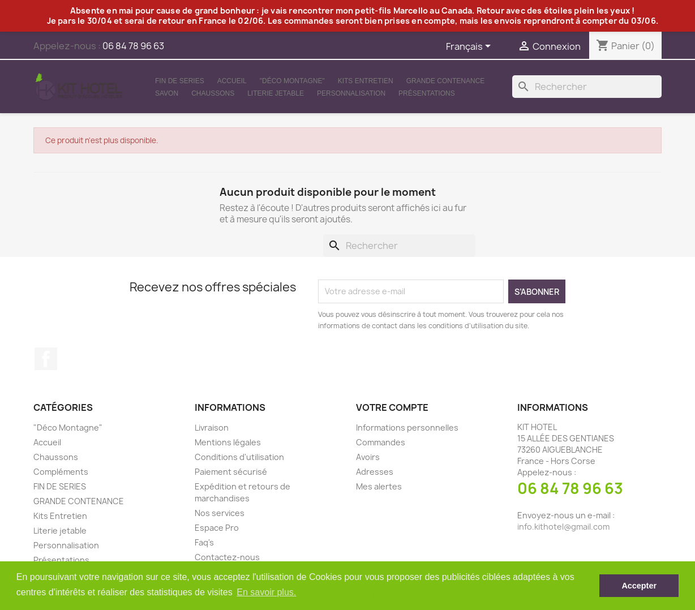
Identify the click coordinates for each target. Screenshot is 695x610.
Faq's (204, 542)
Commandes (380, 442)
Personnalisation (351, 93)
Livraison (212, 427)
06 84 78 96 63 (570, 488)
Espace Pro (217, 527)
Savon (166, 93)
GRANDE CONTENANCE (445, 81)
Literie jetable (275, 93)
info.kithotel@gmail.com (563, 526)
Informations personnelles (407, 427)
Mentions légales (228, 442)
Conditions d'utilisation (239, 457)
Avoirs (368, 457)
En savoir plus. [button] (266, 592)
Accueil (232, 81)
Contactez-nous (227, 557)
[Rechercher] (587, 86)
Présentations (426, 93)
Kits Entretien (365, 81)
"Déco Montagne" (292, 81)
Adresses (374, 471)
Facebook (46, 358)
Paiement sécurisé (231, 471)
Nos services (219, 513)
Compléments (60, 471)
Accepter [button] (639, 585)
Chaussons (212, 93)
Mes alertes (379, 486)
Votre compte (392, 407)
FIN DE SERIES (179, 81)
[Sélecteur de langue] (470, 47)
